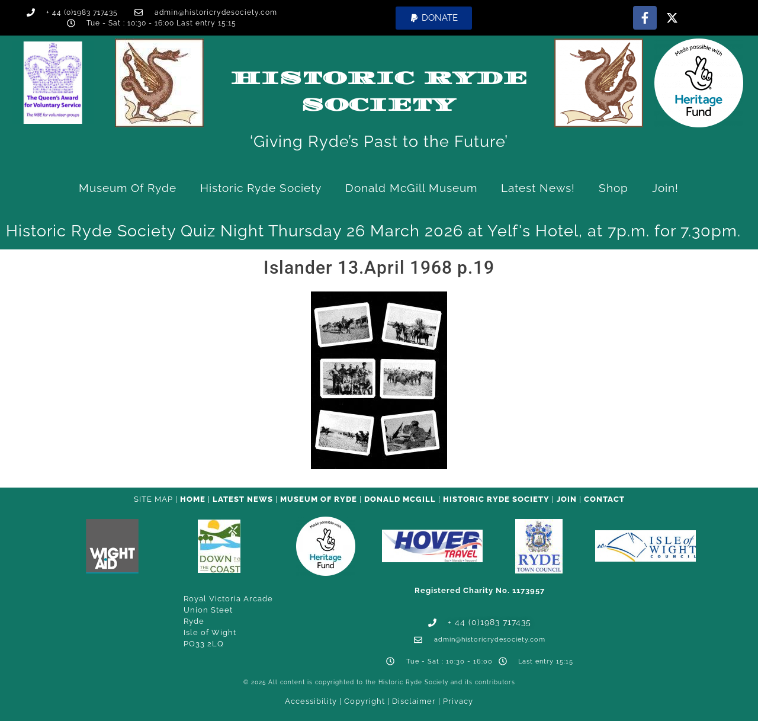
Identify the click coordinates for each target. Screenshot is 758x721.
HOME (192, 499)
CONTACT (604, 499)
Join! (665, 187)
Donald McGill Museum (411, 187)
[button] (434, 18)
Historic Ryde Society (261, 187)
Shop (613, 187)
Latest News (243, 499)
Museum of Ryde (127, 187)
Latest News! (538, 187)
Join (567, 499)
